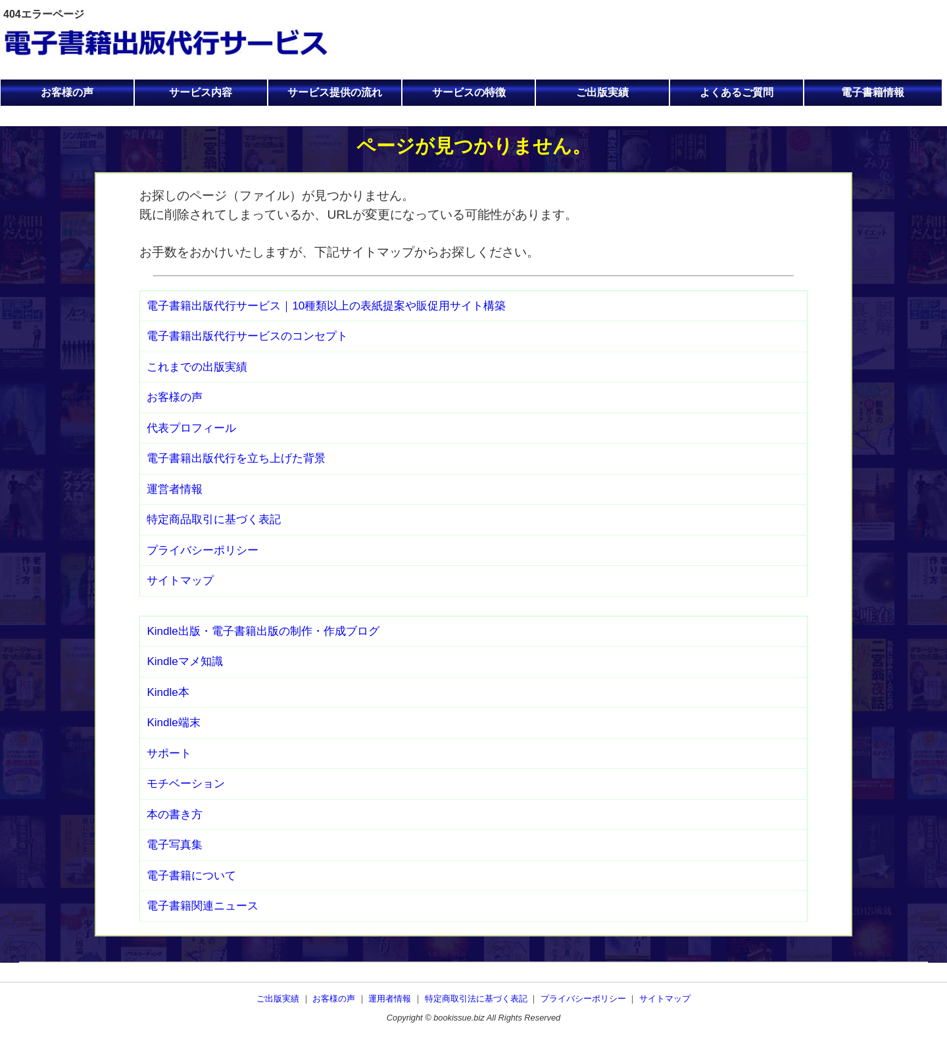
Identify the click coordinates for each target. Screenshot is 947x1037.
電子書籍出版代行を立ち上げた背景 (236, 458)
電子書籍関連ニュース (202, 906)
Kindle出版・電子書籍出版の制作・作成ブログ (263, 631)
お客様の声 (67, 92)
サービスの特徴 (469, 92)
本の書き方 (175, 814)
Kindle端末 (173, 722)
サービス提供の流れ (334, 92)
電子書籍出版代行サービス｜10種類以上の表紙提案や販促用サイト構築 (326, 306)
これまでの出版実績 (197, 367)
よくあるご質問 (736, 92)
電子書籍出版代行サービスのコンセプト (247, 336)
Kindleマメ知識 (184, 661)
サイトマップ (180, 580)
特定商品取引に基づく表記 (214, 519)
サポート (169, 753)
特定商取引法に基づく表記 (476, 998)
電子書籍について (191, 875)
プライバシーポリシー (202, 550)
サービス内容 (200, 92)
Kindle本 (168, 692)
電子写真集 (175, 845)
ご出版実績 (602, 92)
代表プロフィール (191, 428)
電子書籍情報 (872, 92)
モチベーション (186, 783)
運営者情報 (175, 489)
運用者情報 (389, 998)
